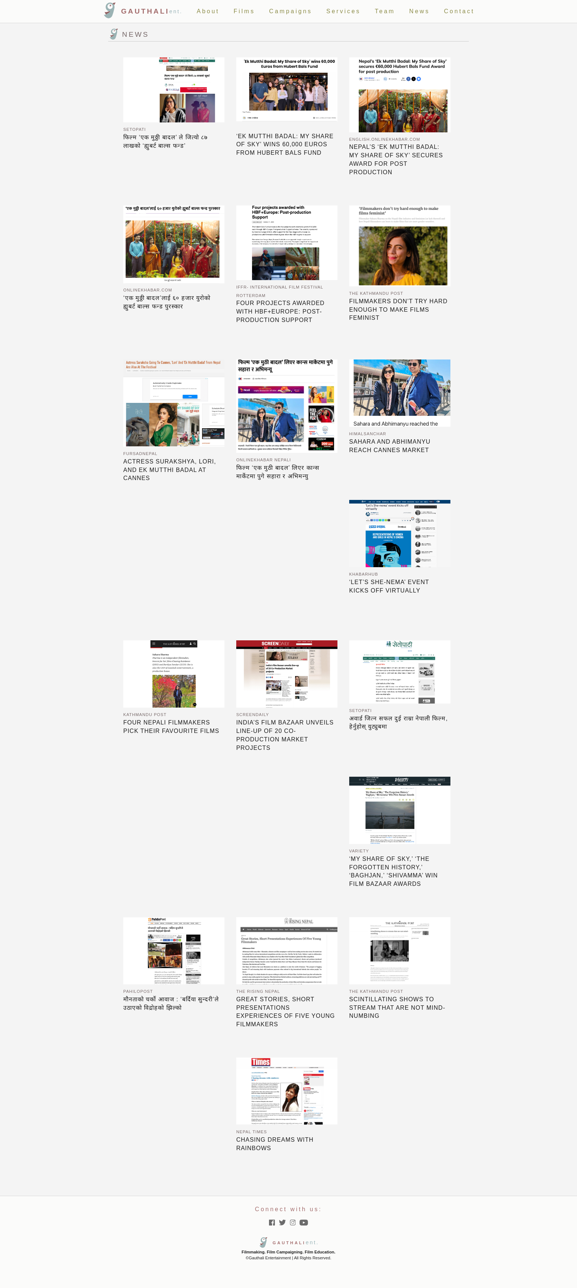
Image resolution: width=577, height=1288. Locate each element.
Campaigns (290, 11)
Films (244, 11)
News (419, 11)
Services (343, 11)
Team (385, 11)
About (208, 11)
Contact (459, 11)
